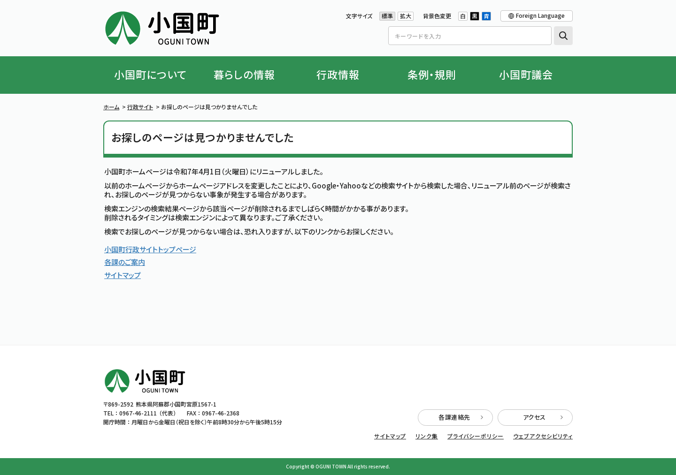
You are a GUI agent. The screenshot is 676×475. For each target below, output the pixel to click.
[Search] (470, 35)
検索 (563, 35)
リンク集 (426, 436)
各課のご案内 (124, 262)
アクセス (543, 417)
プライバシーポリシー (475, 436)
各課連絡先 (460, 417)
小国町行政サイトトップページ (150, 249)
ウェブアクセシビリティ (543, 436)
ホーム (111, 107)
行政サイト (140, 107)
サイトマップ (122, 275)
